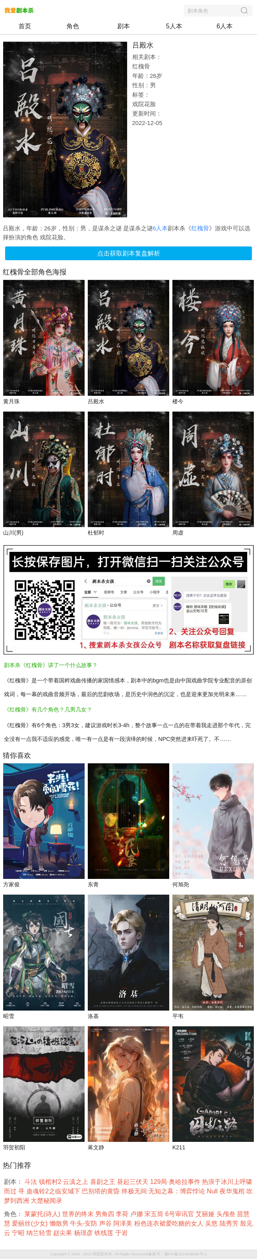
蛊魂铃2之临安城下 (54, 1191)
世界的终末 (78, 1214)
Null (213, 1191)
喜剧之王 (103, 1181)
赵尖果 (63, 1233)
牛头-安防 (84, 1223)
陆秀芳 (230, 1223)
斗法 (31, 1181)
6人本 (224, 26)
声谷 (106, 1223)
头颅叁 (226, 1214)
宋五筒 (154, 1214)
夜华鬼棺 (233, 1191)
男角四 (105, 1214)
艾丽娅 (206, 1214)
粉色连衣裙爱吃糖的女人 (169, 1223)
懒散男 (60, 1223)
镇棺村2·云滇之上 (64, 1181)
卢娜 (137, 1214)
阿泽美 (123, 1223)
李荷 (123, 1214)
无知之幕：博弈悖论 (177, 1191)
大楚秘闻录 (47, 1200)
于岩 (122, 1233)
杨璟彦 (84, 1233)
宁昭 (19, 1233)
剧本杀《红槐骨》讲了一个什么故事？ (51, 665)
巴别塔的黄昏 (101, 1191)
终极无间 (135, 1191)
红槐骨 (200, 228)
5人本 (174, 26)
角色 (73, 26)
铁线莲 (104, 1233)
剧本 (123, 26)
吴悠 (212, 1223)
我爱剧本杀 (102, 1254)
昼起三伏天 (133, 1181)
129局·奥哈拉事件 (176, 1181)
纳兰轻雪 (39, 1233)
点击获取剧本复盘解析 (128, 253)
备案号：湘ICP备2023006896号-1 (177, 1254)
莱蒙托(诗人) (43, 1214)
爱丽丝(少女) (30, 1223)
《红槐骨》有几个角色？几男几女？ (48, 709)
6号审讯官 (180, 1214)
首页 (24, 26)
